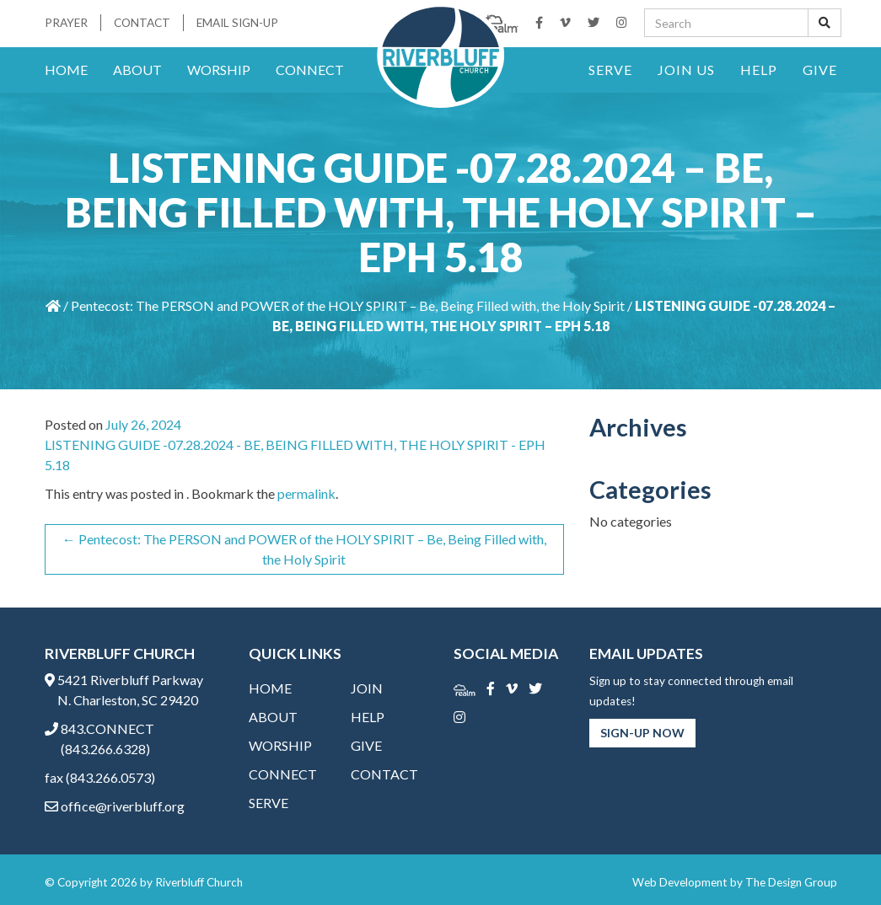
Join (367, 688)
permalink (306, 493)
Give (820, 70)
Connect (310, 70)
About (137, 70)
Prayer (66, 22)
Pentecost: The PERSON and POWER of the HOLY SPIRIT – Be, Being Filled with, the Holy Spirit (348, 305)
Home (66, 70)
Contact (142, 22)
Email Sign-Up (237, 22)
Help (758, 70)
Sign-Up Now (642, 733)
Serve (610, 70)
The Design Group (791, 882)
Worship (218, 70)
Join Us (686, 70)
